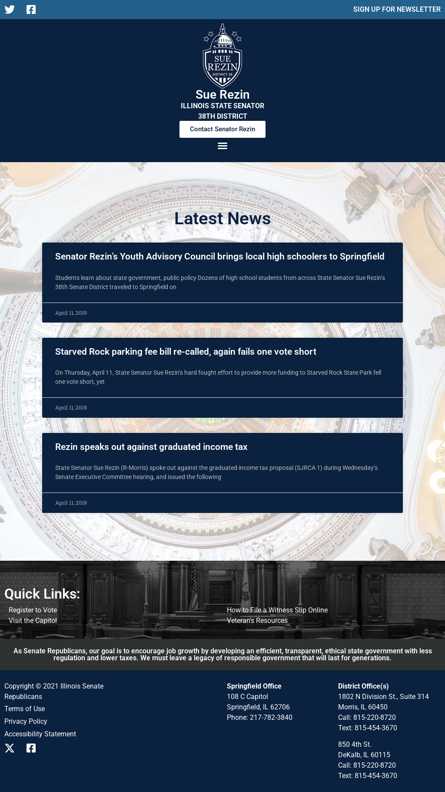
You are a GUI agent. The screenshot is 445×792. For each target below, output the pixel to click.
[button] (222, 145)
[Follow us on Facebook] (34, 9)
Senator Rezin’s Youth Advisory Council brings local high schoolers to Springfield (220, 256)
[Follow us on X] (12, 9)
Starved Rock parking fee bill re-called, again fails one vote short (185, 351)
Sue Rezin (223, 94)
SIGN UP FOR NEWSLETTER (397, 9)
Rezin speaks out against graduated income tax (151, 447)
